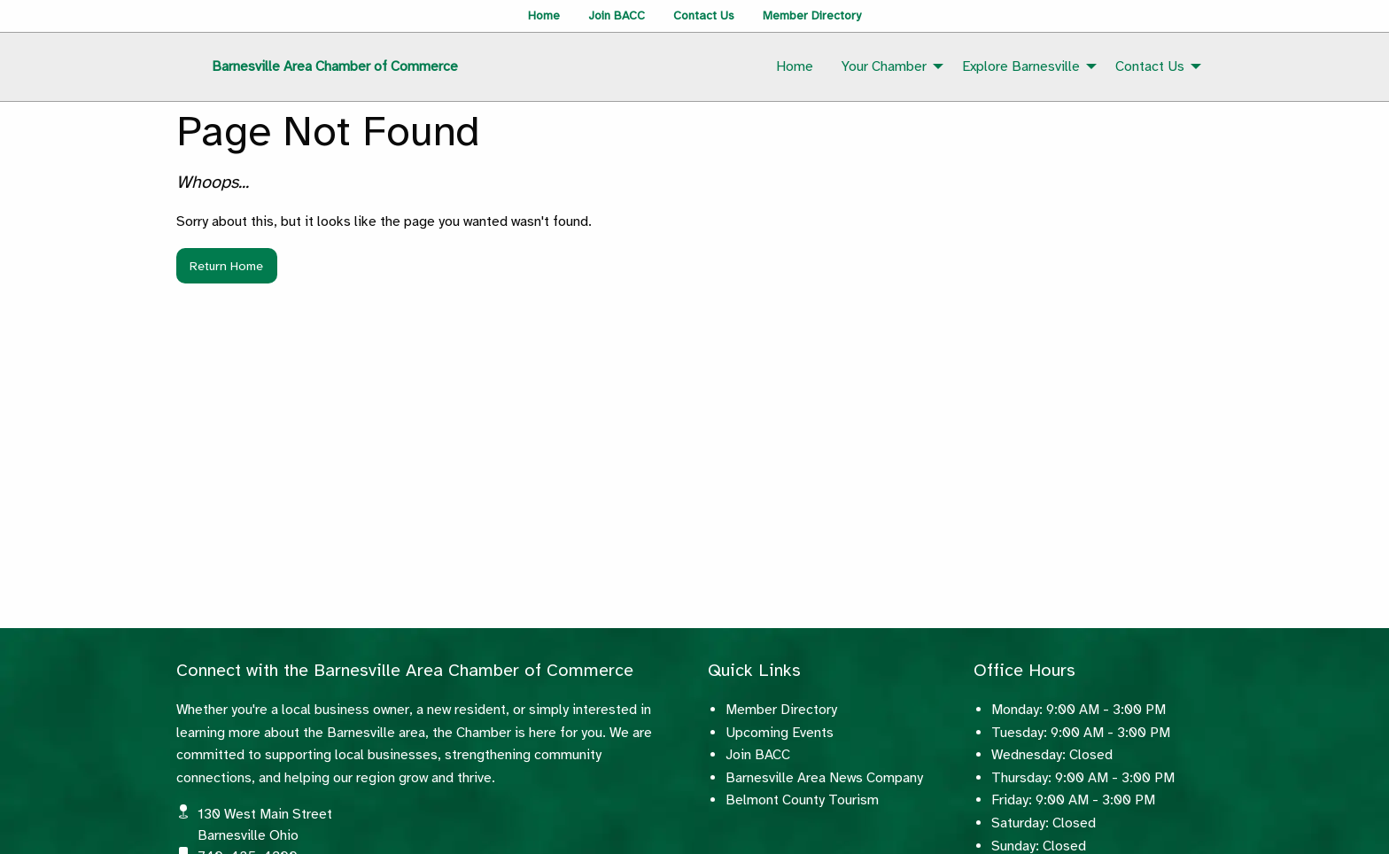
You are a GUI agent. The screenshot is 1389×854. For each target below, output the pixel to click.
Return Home (226, 266)
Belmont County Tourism (802, 800)
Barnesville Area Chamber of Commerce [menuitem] (335, 66)
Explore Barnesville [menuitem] (1021, 66)
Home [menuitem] (794, 66)
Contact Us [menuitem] (1149, 66)
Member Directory (812, 15)
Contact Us (703, 15)
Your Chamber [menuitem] (884, 66)
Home (544, 15)
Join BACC (616, 15)
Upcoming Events (780, 732)
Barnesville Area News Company (824, 778)
